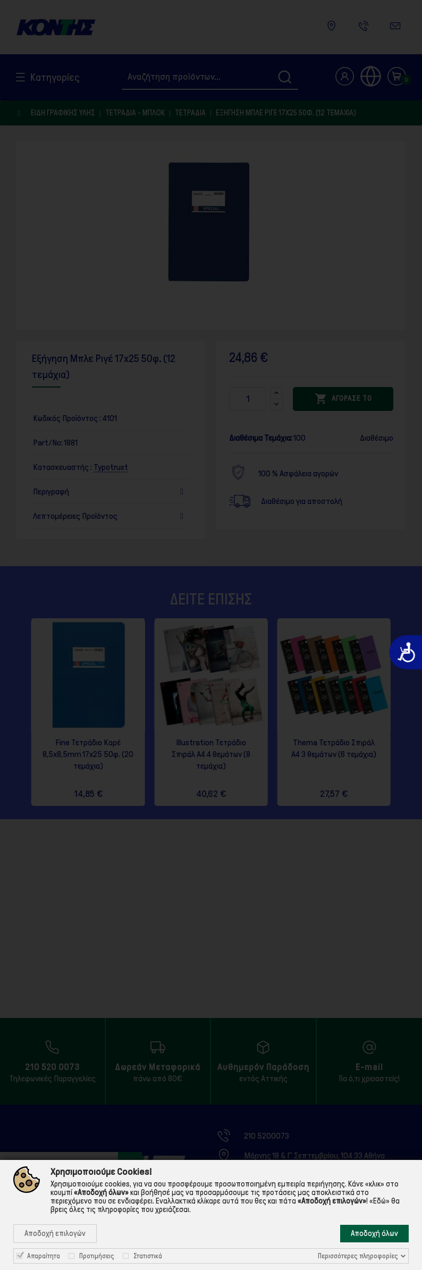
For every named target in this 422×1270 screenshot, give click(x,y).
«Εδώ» (379, 1201)
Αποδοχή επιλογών (55, 1233)
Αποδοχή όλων (374, 1233)
